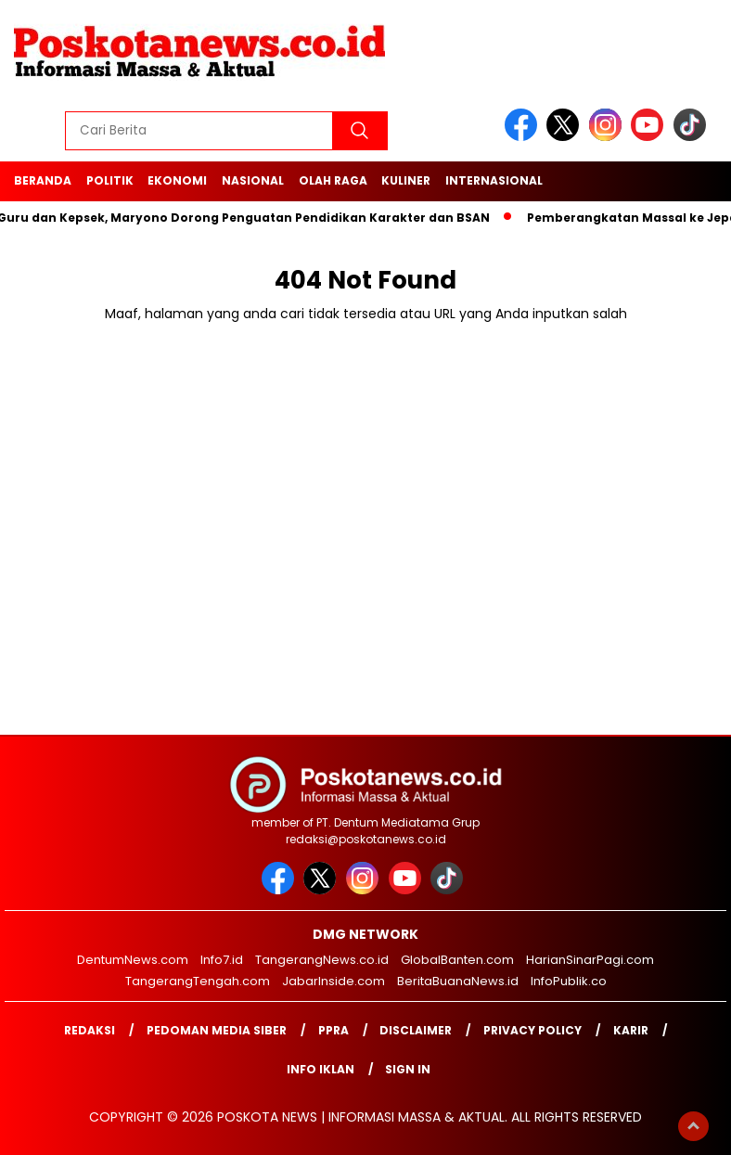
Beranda (42, 180)
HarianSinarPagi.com (590, 960)
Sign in (407, 1069)
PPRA (333, 1030)
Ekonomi (177, 180)
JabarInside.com (333, 981)
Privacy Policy (532, 1030)
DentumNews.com (132, 960)
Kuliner (405, 180)
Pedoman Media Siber (217, 1030)
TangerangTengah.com (197, 981)
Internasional (494, 180)
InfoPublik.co (569, 981)
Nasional (253, 180)
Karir (630, 1030)
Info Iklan (320, 1069)
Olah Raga (333, 180)
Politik (110, 180)
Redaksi (89, 1030)
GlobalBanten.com (457, 960)
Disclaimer (415, 1030)
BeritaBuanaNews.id (458, 981)
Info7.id (221, 960)
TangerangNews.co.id (322, 960)
